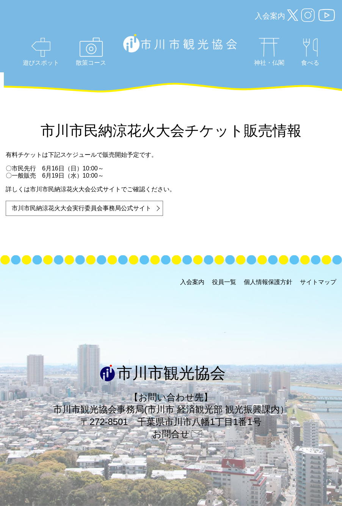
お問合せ (171, 434)
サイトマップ (318, 282)
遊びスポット (41, 52)
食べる (310, 52)
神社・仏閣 (269, 52)
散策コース (91, 51)
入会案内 (270, 16)
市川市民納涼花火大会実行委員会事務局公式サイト (81, 208)
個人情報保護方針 (268, 282)
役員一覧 (224, 282)
